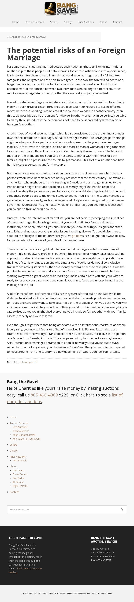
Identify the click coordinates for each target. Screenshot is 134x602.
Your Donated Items (24, 434)
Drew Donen (20, 474)
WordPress (98, 593)
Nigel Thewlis (20, 486)
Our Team (18, 470)
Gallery (13, 450)
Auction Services (19, 423)
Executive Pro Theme (54, 593)
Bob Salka (18, 478)
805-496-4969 (44, 395)
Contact (14, 492)
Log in (108, 593)
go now (77, 236)
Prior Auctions (18, 456)
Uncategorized (29, 362)
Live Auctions (20, 427)
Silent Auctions (21, 431)
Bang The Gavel (67, 8)
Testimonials (20, 460)
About (13, 466)
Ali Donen (18, 482)
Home (13, 417)
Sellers (13, 444)
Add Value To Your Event (26, 438)
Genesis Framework (79, 593)
